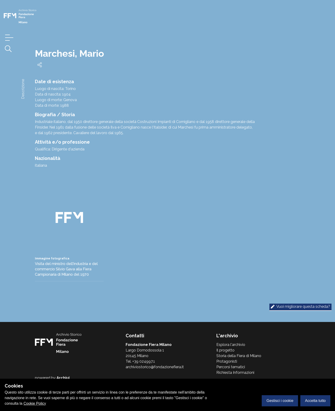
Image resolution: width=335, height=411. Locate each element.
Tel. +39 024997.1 (140, 361)
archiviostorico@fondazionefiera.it (155, 367)
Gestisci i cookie (279, 401)
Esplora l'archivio (230, 344)
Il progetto (225, 350)
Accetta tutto (315, 401)
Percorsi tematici (230, 367)
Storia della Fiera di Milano (238, 356)
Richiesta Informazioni (235, 372)
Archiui (63, 378)
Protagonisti (226, 361)
